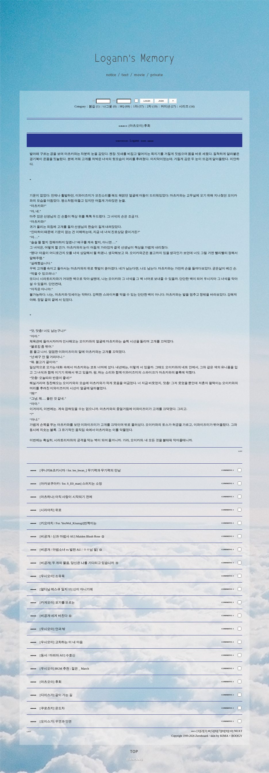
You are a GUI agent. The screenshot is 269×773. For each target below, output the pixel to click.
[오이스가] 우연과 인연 (56, 721)
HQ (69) (125, 106)
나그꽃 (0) (109, 106)
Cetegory (80, 106)
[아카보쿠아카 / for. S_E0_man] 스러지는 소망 (71, 483)
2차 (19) (152, 106)
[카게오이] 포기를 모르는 (57, 602)
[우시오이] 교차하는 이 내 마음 (61, 642)
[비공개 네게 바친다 (54, 615)
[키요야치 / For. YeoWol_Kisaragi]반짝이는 (68, 523)
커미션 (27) (168, 106)
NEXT (238, 730)
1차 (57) (138, 106)
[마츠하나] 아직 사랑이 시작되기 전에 (66, 496)
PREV (193, 731)
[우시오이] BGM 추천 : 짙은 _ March (64, 668)
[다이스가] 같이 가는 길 (56, 695)
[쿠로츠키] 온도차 (52, 708)
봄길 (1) (94, 106)
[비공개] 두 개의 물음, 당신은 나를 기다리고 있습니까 (77, 562)
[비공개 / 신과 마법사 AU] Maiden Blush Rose (70, 536)
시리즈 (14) (186, 106)
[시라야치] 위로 (51, 510)
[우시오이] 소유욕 (52, 576)
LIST (240, 451)
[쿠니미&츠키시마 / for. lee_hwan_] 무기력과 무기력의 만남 (80, 470)
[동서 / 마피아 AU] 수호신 (57, 655)
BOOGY (236, 735)
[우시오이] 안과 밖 (52, 629)
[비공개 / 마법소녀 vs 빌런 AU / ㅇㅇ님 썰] (69, 549)
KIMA (224, 735)
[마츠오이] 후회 (51, 681)
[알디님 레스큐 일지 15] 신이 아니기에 (66, 589)
